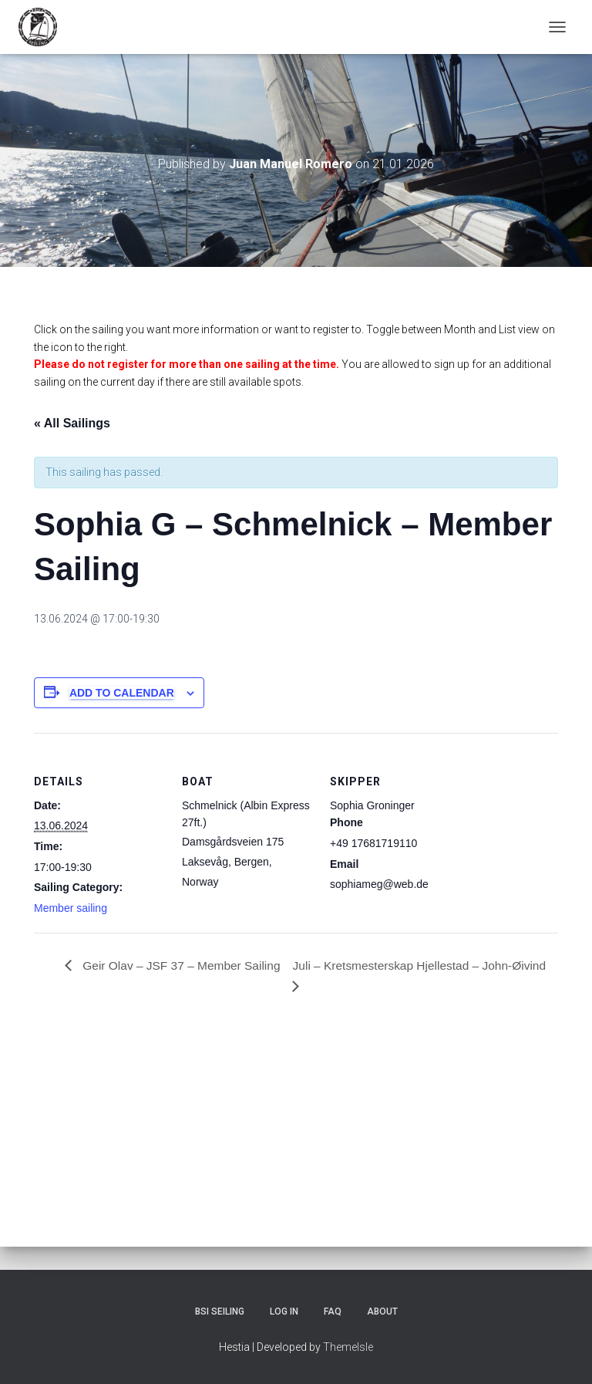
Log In (284, 1311)
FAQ (332, 1311)
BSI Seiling (219, 1311)
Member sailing (70, 908)
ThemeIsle (348, 1347)
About (382, 1311)
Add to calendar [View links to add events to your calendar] (121, 693)
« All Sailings (72, 423)
